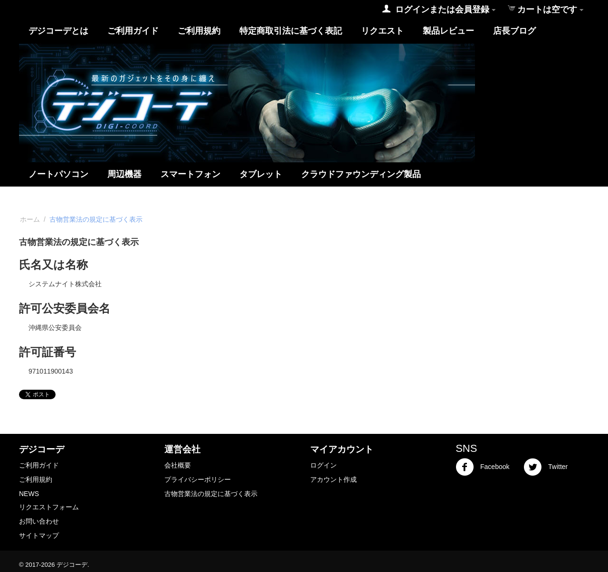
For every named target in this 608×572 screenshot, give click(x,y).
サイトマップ (39, 535)
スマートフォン (190, 174)
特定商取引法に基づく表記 (290, 31)
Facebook (482, 467)
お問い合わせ (39, 521)
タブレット (260, 174)
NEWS (29, 493)
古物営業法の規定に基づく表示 (210, 493)
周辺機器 (124, 174)
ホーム (30, 219)
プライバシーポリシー (197, 479)
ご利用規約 (199, 31)
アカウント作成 (333, 479)
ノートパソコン (58, 174)
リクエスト (382, 31)
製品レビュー (448, 31)
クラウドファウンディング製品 (361, 174)
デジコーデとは (58, 31)
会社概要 (177, 465)
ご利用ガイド (133, 31)
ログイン (323, 465)
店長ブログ (514, 31)
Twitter (545, 467)
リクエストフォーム (49, 507)
